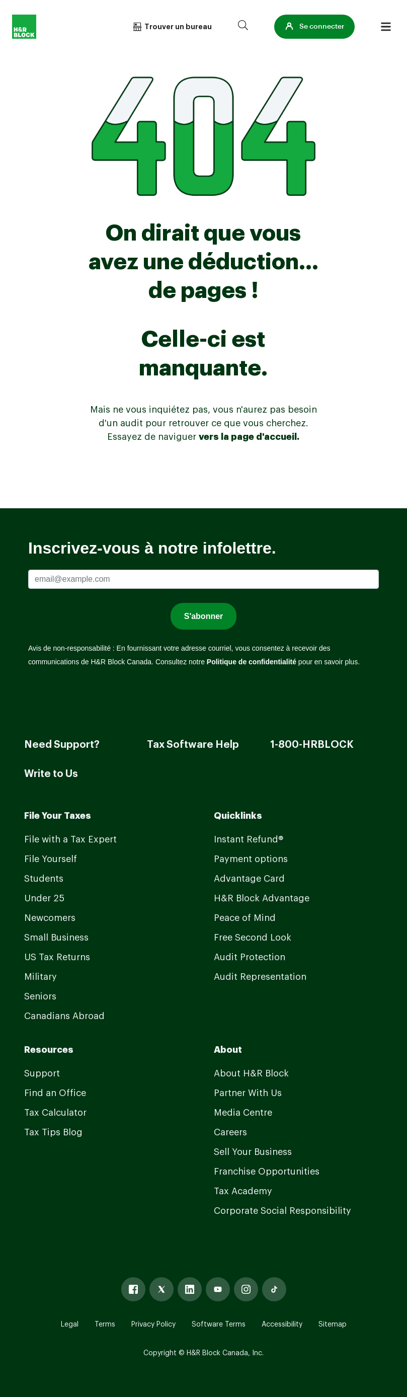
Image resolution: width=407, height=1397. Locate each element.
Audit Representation (260, 976)
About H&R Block (251, 1073)
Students (43, 878)
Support (42, 1073)
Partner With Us (248, 1093)
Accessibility (282, 1324)
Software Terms (219, 1324)
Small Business (56, 937)
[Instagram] (246, 1289)
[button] (314, 27)
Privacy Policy (153, 1324)
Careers (230, 1132)
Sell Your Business (253, 1151)
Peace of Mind (245, 917)
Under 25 (44, 898)
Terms (105, 1324)
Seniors (40, 996)
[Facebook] (133, 1289)
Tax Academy (243, 1191)
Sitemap (332, 1324)
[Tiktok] (274, 1289)
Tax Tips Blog (53, 1132)
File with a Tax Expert (70, 839)
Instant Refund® (248, 839)
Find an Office (55, 1093)
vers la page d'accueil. (249, 436)
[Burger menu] (386, 27)
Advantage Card (249, 878)
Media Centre (243, 1112)
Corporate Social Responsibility (282, 1210)
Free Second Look (252, 937)
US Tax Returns (57, 957)
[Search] (243, 26)
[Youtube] (218, 1289)
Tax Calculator (55, 1112)
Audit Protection (249, 957)
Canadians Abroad (64, 1016)
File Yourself (50, 859)
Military (40, 976)
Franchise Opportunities (266, 1171)
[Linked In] (190, 1289)
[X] (161, 1289)
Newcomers (49, 917)
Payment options (251, 859)
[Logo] (24, 27)
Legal (69, 1324)
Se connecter (314, 27)
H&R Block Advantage (261, 898)
